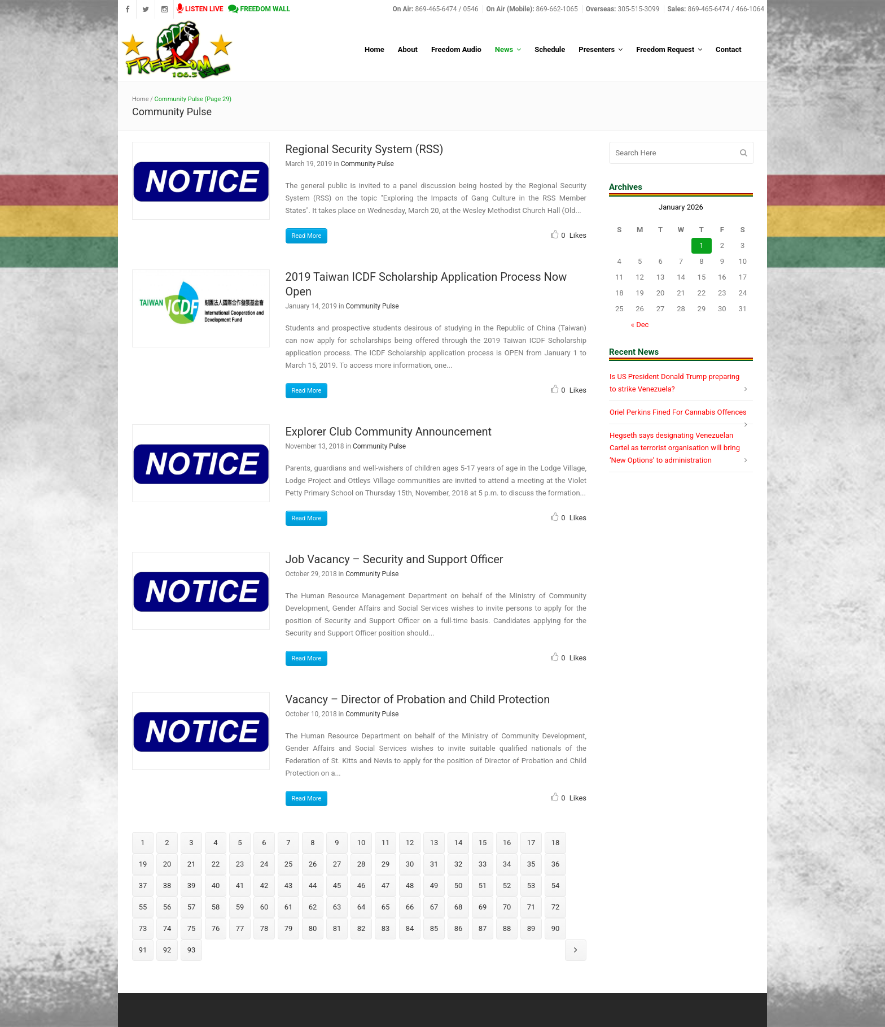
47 (386, 885)
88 (507, 928)
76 (216, 928)
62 (313, 907)
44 (313, 885)
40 (216, 885)
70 (507, 907)
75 (191, 928)
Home (140, 99)
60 (264, 907)
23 (240, 864)
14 (458, 842)
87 (483, 928)
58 (216, 907)
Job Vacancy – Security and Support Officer (394, 559)
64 (361, 907)
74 (167, 928)
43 (288, 885)
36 (555, 864)
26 (313, 864)
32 (458, 864)
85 (434, 928)
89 (531, 928)
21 (191, 864)
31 (434, 864)
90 (555, 928)
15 (483, 842)
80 (313, 928)
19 (143, 864)
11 (386, 842)
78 (264, 928)
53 (531, 885)
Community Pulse (367, 164)
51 (483, 885)
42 (264, 885)
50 (458, 885)
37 (143, 885)
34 (507, 864)
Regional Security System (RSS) (365, 149)
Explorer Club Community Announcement (389, 431)
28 (361, 864)
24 (264, 864)
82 (361, 928)
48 (410, 885)
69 (483, 907)
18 (555, 842)
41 (240, 885)
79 (288, 928)
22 (216, 864)
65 (386, 907)
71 (531, 907)
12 (410, 842)
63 (337, 907)
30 (410, 864)
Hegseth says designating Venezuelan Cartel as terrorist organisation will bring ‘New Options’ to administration (675, 447)
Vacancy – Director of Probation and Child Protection (418, 699)
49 (434, 885)
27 (337, 864)
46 (361, 885)
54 (555, 885)
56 (167, 907)
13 (434, 842)
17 (531, 842)
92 (167, 950)
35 (531, 864)
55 (143, 907)
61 (288, 907)
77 (240, 928)
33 (483, 864)
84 (410, 928)
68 (458, 907)
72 (555, 907)
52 (507, 885)
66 (410, 907)
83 (386, 928)
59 (240, 907)
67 (434, 907)
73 (143, 928)
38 (167, 885)
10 (361, 842)
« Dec (640, 324)
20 (167, 864)
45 (337, 885)
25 (288, 864)
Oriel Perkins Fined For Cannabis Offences (678, 412)
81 (337, 928)
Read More (307, 236)
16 (507, 842)
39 (191, 885)
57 (191, 907)
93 (191, 950)
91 (143, 950)
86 (458, 928)
